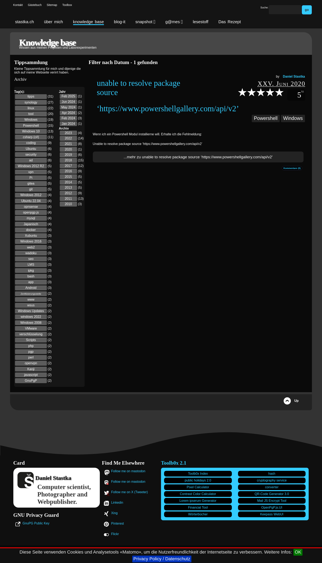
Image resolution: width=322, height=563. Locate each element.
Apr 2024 (68, 113)
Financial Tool (198, 507)
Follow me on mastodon (128, 471)
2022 (68, 138)
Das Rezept (229, 22)
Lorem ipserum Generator (197, 500)
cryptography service (272, 480)
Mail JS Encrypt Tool (271, 500)
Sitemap (52, 5)
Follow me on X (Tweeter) (129, 492)
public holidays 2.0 (198, 480)
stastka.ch (24, 22)
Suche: (264, 7)
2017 (68, 166)
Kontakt (18, 5)
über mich (53, 22)
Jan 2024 (68, 123)
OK (298, 552)
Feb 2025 (68, 96)
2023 (68, 133)
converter (271, 487)
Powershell (265, 118)
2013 (68, 187)
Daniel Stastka (294, 76)
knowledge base (88, 22)
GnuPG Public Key (36, 523)
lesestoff (200, 22)
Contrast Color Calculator (198, 494)
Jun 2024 (68, 101)
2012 (68, 193)
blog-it (119, 22)
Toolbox (67, 5)
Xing (114, 513)
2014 (68, 182)
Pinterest (117, 523)
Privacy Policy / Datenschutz (161, 558)
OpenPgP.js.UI (271, 507)
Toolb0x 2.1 (173, 463)
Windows (293, 118)
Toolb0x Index (198, 473)
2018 (68, 160)
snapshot (145, 22)
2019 (68, 154)
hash (271, 473)
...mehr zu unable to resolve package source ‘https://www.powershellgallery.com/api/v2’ (198, 157)
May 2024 (68, 107)
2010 (68, 204)
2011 (68, 198)
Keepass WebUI (271, 514)
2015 (68, 176)
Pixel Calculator (198, 487)
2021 (68, 144)
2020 (68, 149)
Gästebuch (35, 5)
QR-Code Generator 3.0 (272, 494)
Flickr (115, 534)
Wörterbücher (198, 514)
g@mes (174, 22)
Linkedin (117, 502)
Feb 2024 (68, 118)
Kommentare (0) (292, 168)
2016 (68, 171)
